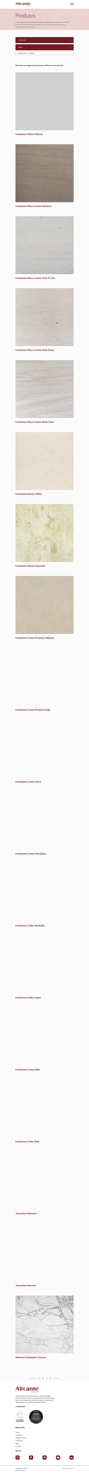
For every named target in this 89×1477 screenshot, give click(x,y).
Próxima (56, 1378)
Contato (18, 1446)
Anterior (33, 1378)
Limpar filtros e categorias (26, 53)
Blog (16, 1443)
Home (17, 1432)
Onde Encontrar (21, 1438)
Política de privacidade (68, 1468)
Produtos (18, 1435)
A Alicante (19, 1441)
